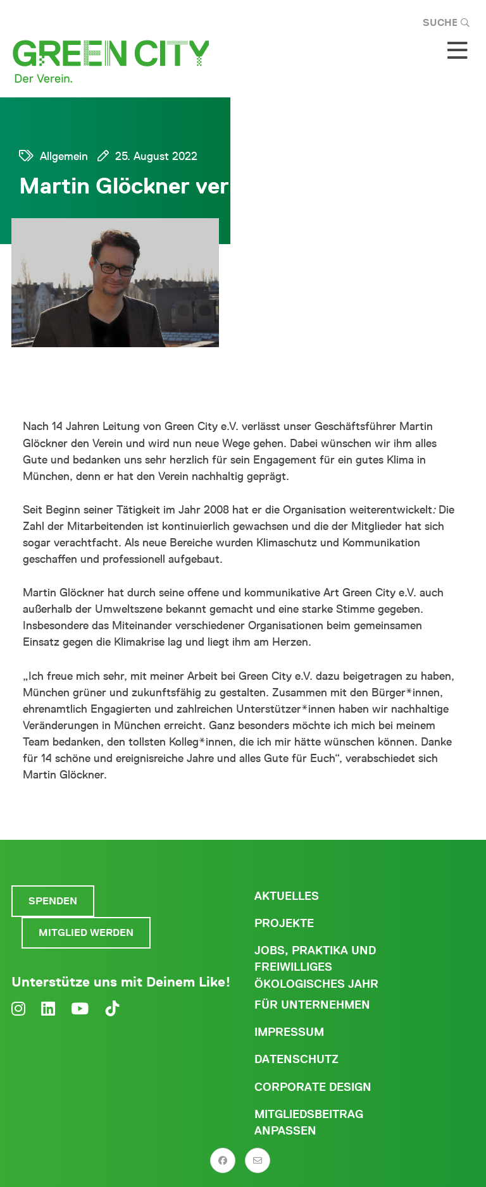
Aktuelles (286, 896)
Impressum (289, 1032)
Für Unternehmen (312, 1005)
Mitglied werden (86, 932)
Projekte (284, 923)
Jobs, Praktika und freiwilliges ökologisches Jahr (316, 967)
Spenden (52, 901)
